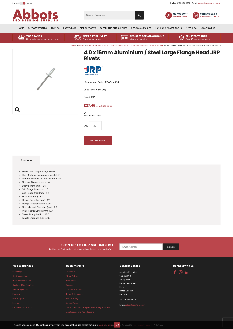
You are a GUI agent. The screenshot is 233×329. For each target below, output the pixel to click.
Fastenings (69, 28)
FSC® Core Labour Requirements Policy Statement (88, 307)
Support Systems (38, 28)
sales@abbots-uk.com (209, 3)
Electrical (191, 28)
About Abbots (72, 276)
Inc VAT (15, 3)
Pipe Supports (88, 28)
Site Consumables (141, 28)
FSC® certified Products (23, 307)
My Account (71, 280)
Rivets (81, 45)
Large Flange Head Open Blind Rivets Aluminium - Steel (136, 45)
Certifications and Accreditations (80, 312)
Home (21, 28)
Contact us (208, 28)
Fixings (55, 28)
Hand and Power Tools (168, 28)
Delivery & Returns (74, 289)
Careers (69, 285)
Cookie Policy (72, 303)
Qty (86, 125)
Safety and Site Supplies (113, 28)
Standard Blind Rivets (97, 45)
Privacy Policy (72, 298)
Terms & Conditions (74, 294)
